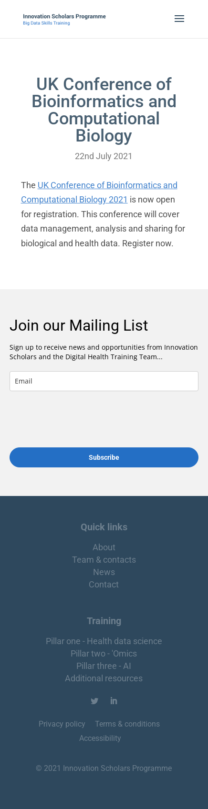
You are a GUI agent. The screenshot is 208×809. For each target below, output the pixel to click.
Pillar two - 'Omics (104, 653)
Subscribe (104, 457)
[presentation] (66, 415)
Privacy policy (63, 723)
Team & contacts (104, 560)
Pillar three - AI (103, 666)
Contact (104, 584)
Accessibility (100, 738)
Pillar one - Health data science (104, 641)
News (104, 572)
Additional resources (104, 678)
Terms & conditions (127, 723)
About (104, 547)
